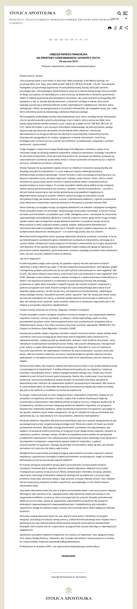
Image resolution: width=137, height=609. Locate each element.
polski (117, 20)
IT (77, 39)
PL (81, 39)
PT (86, 39)
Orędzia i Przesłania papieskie (58, 19)
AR (50, 39)
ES (66, 39)
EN (61, 39)
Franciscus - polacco (23, 19)
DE (55, 39)
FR (72, 39)
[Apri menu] (125, 13)
